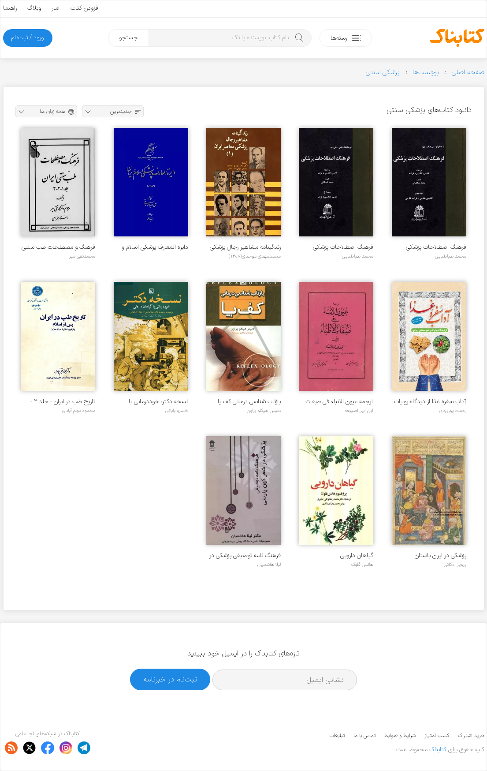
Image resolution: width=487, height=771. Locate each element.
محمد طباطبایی (450, 256)
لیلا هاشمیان (269, 564)
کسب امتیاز (436, 736)
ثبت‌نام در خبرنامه (170, 679)
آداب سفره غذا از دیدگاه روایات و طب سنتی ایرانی (430, 401)
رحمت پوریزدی (452, 410)
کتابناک (437, 749)
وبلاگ (34, 8)
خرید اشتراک (471, 736)
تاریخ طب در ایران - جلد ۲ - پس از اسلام (62, 401)
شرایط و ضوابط (400, 736)
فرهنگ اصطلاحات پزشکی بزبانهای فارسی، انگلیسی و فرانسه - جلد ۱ (343, 247)
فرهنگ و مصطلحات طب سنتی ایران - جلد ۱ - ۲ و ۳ (58, 247)
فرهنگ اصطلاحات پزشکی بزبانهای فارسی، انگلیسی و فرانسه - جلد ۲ (436, 247)
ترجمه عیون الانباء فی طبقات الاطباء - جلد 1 (339, 401)
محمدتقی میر (82, 256)
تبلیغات (337, 736)
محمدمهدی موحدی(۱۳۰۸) (255, 256)
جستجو (128, 37)
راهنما (10, 8)
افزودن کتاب (85, 8)
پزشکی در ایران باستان (440, 555)
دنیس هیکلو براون (264, 410)
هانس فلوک (362, 564)
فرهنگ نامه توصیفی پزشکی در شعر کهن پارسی (245, 555)
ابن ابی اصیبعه (359, 410)
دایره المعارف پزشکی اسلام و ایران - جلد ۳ (155, 247)
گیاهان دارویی (356, 555)
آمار (56, 8)
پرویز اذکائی (455, 564)
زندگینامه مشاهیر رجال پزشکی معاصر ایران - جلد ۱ (245, 247)
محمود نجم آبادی (78, 410)
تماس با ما (364, 736)
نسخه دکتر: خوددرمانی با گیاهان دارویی (158, 401)
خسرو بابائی (176, 410)
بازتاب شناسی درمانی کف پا (249, 401)
